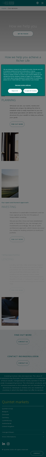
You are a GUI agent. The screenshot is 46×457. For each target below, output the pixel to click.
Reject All (15, 91)
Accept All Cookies (30, 91)
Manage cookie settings (23, 85)
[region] (23, 80)
